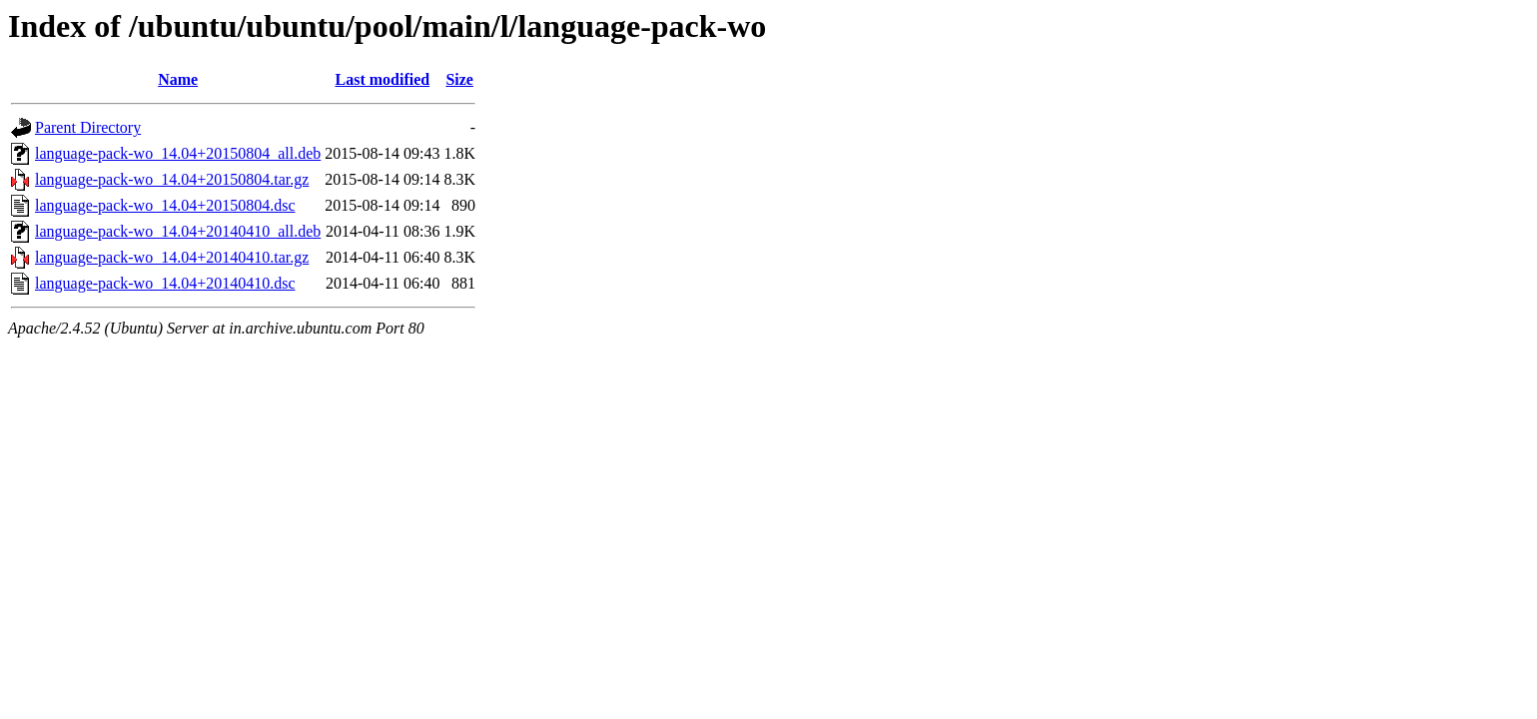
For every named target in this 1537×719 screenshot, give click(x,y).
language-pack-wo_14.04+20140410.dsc (165, 283)
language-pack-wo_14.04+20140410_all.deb (178, 231)
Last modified (383, 79)
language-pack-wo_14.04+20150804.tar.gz (172, 179)
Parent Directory (88, 127)
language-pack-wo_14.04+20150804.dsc (165, 205)
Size (459, 79)
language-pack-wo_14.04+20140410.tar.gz (172, 257)
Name (178, 79)
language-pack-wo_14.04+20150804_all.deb (178, 153)
